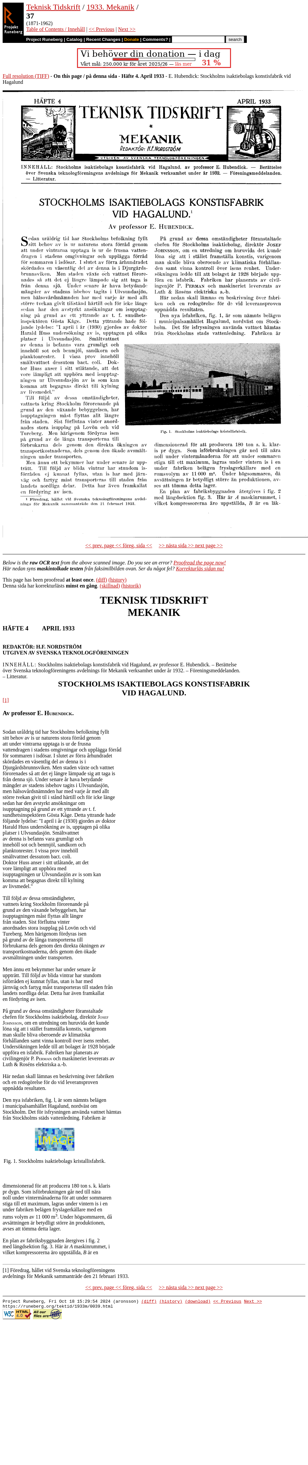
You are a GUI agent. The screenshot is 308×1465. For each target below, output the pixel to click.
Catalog (74, 39)
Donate (131, 39)
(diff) (101, 580)
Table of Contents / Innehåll (55, 29)
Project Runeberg (44, 39)
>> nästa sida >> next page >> (191, 545)
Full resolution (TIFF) (26, 76)
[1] (6, 700)
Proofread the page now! (199, 562)
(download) (198, 1302)
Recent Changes (103, 39)
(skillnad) (110, 586)
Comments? (155, 39)
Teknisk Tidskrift (53, 7)
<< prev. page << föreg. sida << (118, 545)
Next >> (127, 29)
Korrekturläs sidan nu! (200, 568)
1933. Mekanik (110, 7)
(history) (117, 580)
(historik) (131, 586)
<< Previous (101, 29)
